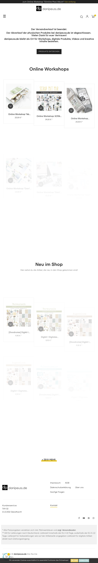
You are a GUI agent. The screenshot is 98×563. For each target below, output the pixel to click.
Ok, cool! (74, 560)
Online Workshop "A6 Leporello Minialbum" (18, 124)
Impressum (55, 483)
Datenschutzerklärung (60, 487)
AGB (67, 483)
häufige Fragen (57, 492)
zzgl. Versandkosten (67, 530)
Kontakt (53, 505)
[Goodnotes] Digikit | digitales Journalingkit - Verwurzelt (18, 350)
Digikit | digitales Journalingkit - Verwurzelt (49, 353)
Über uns (79, 487)
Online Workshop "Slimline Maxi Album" (79, 132)
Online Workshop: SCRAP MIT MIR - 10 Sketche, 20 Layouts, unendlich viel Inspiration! (49, 128)
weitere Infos (83, 560)
